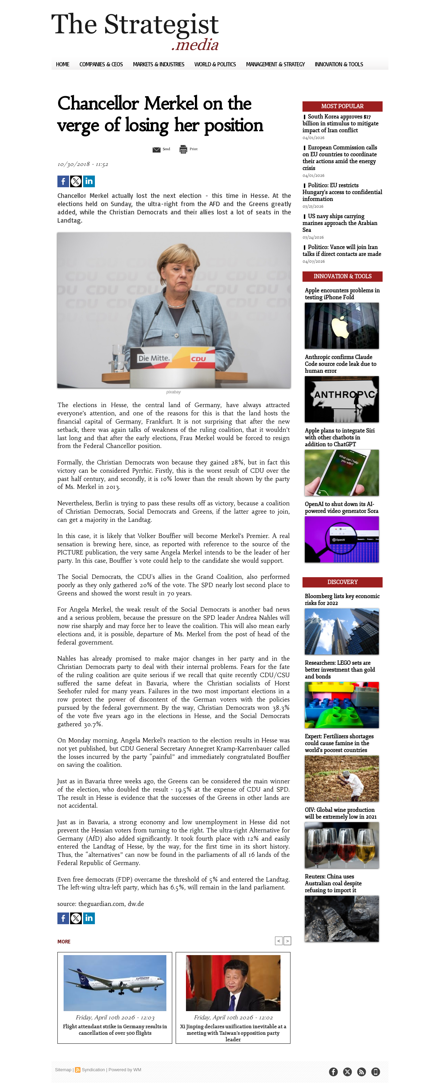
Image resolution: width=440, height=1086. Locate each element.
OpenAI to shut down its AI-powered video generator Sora (340, 503)
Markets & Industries (159, 64)
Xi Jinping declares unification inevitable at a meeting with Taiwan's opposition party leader (233, 1032)
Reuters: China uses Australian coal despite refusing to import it (341, 873)
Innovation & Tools (339, 64)
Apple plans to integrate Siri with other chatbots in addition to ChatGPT (341, 434)
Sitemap (63, 1070)
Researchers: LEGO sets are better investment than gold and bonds (338, 662)
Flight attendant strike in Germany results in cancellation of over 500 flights (115, 1030)
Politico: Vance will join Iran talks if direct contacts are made (341, 251)
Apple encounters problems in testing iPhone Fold (340, 292)
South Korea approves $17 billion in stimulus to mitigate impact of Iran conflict (340, 123)
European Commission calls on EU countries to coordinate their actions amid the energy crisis (339, 158)
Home (63, 64)
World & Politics (216, 64)
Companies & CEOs (101, 64)
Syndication (93, 1070)
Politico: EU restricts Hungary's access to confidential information (342, 192)
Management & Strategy (276, 64)
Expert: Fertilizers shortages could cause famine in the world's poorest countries (337, 734)
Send (157, 149)
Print (192, 149)
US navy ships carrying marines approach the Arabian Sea (339, 223)
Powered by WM (125, 1070)
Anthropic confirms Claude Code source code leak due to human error (338, 361)
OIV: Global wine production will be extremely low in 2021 (339, 803)
